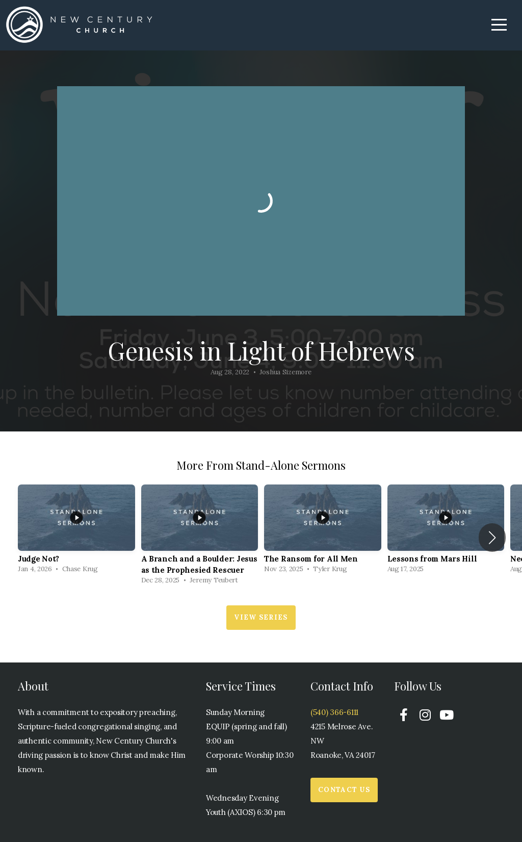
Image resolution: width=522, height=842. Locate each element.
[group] (76, 531)
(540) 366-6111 (334, 712)
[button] (492, 537)
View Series (261, 617)
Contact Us (344, 789)
